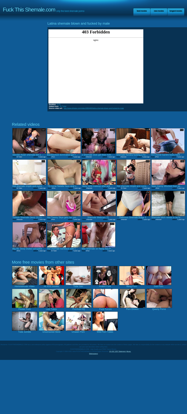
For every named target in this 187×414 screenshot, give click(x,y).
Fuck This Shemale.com (29, 10)
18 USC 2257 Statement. (117, 351)
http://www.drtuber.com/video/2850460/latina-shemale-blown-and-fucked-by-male (94, 108)
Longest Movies (176, 11)
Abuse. (128, 351)
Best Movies (142, 11)
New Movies (159, 11)
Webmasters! (93, 353)
